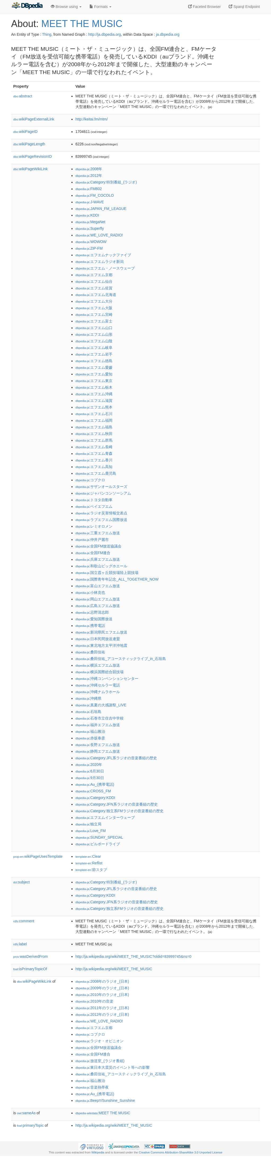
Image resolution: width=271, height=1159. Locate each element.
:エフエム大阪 (93, 308)
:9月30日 (89, 778)
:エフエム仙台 (93, 281)
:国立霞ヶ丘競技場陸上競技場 (106, 572)
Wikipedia (97, 1152)
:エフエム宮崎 (93, 314)
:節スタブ (91, 870)
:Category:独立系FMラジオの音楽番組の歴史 (119, 811)
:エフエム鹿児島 (95, 473)
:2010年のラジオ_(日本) (102, 994)
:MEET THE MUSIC (102, 1113)
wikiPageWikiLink (30, 169)
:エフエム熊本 (93, 407)
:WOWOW (91, 242)
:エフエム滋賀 (93, 400)
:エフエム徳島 (93, 361)
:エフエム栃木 (93, 387)
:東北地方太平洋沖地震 (101, 645)
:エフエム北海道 (95, 295)
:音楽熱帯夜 (92, 1087)
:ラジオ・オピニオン (99, 1041)
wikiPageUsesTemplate (37, 856)
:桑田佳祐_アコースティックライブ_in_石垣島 (120, 659)
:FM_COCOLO (94, 195)
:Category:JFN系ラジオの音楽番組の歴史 (116, 804)
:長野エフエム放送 (97, 745)
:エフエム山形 (93, 334)
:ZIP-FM (89, 248)
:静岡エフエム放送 (97, 751)
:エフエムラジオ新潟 (99, 261)
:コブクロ (90, 480)
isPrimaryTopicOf (30, 969)
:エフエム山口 (93, 328)
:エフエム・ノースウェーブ (105, 268)
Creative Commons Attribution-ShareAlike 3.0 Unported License (180, 1152)
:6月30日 (89, 771)
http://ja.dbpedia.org (104, 34)
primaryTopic (30, 1125)
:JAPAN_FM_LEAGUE (101, 208)
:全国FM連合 (92, 553)
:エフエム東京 (93, 381)
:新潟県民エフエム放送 (101, 632)
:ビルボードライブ (97, 844)
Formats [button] (100, 7)
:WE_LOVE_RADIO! (99, 235)
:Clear (88, 856)
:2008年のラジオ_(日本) (102, 981)
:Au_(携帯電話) (94, 784)
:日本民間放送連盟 (97, 639)
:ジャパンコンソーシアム (103, 493)
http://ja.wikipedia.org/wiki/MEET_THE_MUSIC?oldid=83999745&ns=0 (133, 956)
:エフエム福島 (93, 427)
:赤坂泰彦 (90, 738)
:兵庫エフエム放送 (97, 559)
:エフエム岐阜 (93, 347)
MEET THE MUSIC (82, 23)
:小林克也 (90, 592)
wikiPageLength (29, 144)
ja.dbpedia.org (167, 34)
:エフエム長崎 (93, 447)
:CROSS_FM (93, 791)
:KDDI (87, 215)
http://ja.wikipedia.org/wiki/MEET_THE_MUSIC (113, 969)
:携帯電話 (90, 625)
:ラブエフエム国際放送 (101, 520)
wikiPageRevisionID (32, 156)
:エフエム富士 (93, 321)
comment (23, 921)
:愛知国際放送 (93, 619)
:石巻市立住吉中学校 (99, 718)
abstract (22, 96)
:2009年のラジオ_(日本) (102, 988)
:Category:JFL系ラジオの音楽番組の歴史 (116, 758)
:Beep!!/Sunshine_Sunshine (105, 1100)
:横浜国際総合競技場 (99, 672)
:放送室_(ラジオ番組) (99, 1061)
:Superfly (89, 228)
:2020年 (88, 764)
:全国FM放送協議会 (98, 546)
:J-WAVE (89, 202)
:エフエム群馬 (93, 440)
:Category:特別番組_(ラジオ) (106, 182)
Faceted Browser (204, 7)
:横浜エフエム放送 (97, 665)
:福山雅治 (90, 731)
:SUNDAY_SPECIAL (99, 837)
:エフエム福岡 (93, 420)
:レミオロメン (93, 526)
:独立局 (88, 824)
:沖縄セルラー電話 (97, 685)
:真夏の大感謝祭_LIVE (100, 705)
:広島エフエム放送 (97, 606)
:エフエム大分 (93, 301)
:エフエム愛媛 (93, 367)
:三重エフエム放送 (97, 533)
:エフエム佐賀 (93, 288)
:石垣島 (88, 711)
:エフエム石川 (93, 414)
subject (21, 882)
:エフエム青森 (93, 453)
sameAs (26, 1113)
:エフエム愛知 (93, 374)
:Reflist (88, 863)
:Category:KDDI (95, 798)
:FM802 (88, 189)
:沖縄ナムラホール (97, 692)
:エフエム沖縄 (93, 394)
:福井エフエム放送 (97, 725)
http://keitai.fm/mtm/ (91, 119)
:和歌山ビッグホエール (101, 566)
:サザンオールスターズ (101, 486)
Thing (46, 34)
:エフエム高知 (93, 467)
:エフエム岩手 (93, 354)
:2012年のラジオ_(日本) (102, 1014)
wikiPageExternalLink (33, 119)
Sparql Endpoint (244, 7)
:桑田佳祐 (90, 652)
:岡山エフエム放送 (97, 599)
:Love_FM (90, 831)
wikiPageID (25, 131)
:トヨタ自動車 (93, 500)
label (20, 944)
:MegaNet (90, 222)
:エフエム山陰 (93, 341)
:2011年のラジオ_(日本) (102, 1008)
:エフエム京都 (93, 275)
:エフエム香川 (93, 460)
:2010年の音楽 (94, 1001)
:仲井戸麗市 (92, 539)
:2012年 (88, 175)
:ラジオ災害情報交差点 (101, 513)
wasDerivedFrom (30, 956)
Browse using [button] (66, 7)
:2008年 (88, 169)
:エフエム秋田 (93, 434)
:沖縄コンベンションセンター (106, 678)
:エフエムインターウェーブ (105, 817)
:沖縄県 (88, 698)
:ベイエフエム (93, 506)
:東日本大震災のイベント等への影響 (112, 1067)
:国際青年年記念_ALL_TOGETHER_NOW (117, 579)
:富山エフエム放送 (97, 586)
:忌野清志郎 (92, 612)
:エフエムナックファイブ (103, 255)
